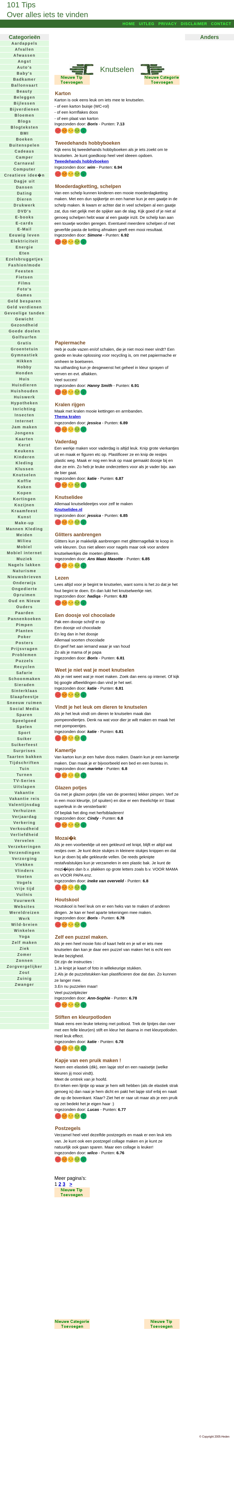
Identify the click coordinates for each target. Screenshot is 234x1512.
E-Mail (24, 229)
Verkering (24, 822)
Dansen (24, 187)
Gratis (24, 343)
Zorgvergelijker (24, 966)
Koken (24, 487)
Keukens (24, 451)
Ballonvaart (24, 85)
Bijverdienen (24, 109)
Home (128, 24)
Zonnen (24, 960)
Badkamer (24, 79)
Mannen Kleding (24, 529)
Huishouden (24, 391)
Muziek (25, 559)
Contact (221, 24)
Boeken (24, 139)
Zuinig (24, 978)
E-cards (24, 223)
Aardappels (24, 43)
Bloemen (24, 115)
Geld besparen (24, 301)
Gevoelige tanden (24, 313)
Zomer (24, 954)
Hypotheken (24, 403)
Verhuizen (24, 810)
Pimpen (24, 625)
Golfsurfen (24, 337)
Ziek (24, 948)
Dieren (24, 199)
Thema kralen (67, 416)
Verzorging (24, 858)
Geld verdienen (24, 307)
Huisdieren (24, 385)
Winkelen (24, 930)
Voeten (24, 876)
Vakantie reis (24, 798)
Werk (24, 918)
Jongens (24, 433)
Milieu (24, 541)
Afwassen (24, 55)
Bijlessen (24, 103)
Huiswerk (24, 397)
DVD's (25, 211)
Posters (24, 643)
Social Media (24, 709)
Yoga (24, 936)
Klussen (24, 469)
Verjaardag (24, 816)
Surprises (24, 751)
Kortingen (24, 499)
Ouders (24, 607)
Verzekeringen (24, 846)
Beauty (25, 91)
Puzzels (24, 661)
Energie (24, 247)
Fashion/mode (24, 265)
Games (24, 295)
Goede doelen (25, 331)
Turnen (24, 774)
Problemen (24, 655)
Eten (24, 253)
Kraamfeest (24, 511)
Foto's (24, 289)
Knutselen (24, 475)
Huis (24, 379)
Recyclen (24, 667)
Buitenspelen (24, 145)
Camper (24, 157)
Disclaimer (194, 24)
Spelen (24, 727)
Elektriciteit (24, 241)
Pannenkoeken (24, 619)
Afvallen (24, 49)
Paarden (24, 613)
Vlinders (24, 870)
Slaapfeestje (24, 697)
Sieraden (24, 685)
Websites (24, 906)
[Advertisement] (117, 45)
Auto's (24, 67)
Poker (24, 637)
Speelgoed (25, 721)
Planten (24, 631)
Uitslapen (24, 786)
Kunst (24, 517)
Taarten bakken (24, 757)
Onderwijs (24, 583)
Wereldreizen (25, 912)
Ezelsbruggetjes (24, 259)
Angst (24, 61)
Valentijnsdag (24, 804)
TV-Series (24, 780)
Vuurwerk (24, 900)
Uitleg (146, 24)
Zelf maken (24, 942)
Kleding (24, 463)
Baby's (24, 73)
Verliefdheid (24, 834)
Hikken (24, 361)
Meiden (24, 535)
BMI (24, 133)
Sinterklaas (24, 691)
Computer (24, 169)
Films (24, 283)
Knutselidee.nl (68, 509)
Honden (24, 373)
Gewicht (24, 319)
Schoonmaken (24, 679)
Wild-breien (24, 924)
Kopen (24, 493)
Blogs (24, 121)
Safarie (24, 673)
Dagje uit (24, 181)
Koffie (24, 481)
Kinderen (24, 457)
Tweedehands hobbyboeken (81, 161)
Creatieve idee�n (24, 175)
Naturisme (24, 571)
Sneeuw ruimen (24, 703)
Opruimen (24, 595)
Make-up (24, 523)
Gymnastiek (24, 355)
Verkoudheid (24, 828)
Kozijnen (24, 505)
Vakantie (25, 792)
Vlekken (25, 864)
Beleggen (24, 97)
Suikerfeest (24, 745)
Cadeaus (24, 151)
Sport (24, 733)
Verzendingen (24, 852)
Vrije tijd (24, 888)
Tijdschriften (24, 762)
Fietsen (24, 277)
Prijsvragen (24, 649)
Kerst (24, 445)
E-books (24, 217)
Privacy (167, 24)
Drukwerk (24, 205)
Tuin (25, 768)
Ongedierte (24, 589)
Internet (24, 421)
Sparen (24, 715)
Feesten (25, 271)
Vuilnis (24, 894)
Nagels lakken (24, 565)
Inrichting (24, 409)
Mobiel (24, 547)
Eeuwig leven (24, 235)
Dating (24, 193)
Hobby (24, 367)
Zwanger (24, 984)
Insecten (25, 415)
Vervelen (24, 840)
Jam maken (24, 427)
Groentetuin (24, 349)
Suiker (24, 739)
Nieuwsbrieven (25, 577)
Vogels (24, 882)
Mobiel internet (24, 553)
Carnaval (24, 163)
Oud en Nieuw (24, 601)
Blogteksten (24, 127)
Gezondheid (24, 325)
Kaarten (24, 439)
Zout (24, 972)
